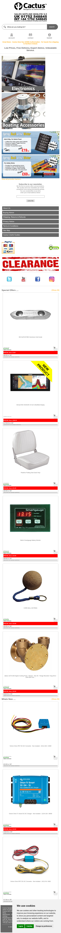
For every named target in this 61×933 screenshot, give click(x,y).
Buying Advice (8, 213)
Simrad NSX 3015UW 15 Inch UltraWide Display (30, 405)
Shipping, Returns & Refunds (14, 217)
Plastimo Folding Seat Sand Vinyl (30, 472)
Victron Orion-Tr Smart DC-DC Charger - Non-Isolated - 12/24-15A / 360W (30, 813)
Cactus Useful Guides (11, 235)
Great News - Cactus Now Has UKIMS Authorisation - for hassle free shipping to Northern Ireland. (31, 43)
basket (49, 38)
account (12, 38)
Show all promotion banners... (12, 179)
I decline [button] (29, 926)
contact (30, 38)
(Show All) (55, 290)
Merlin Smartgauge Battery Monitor (30, 540)
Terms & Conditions (10, 226)
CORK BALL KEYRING (30, 608)
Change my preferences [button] (44, 926)
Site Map (6, 230)
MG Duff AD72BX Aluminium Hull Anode (30, 337)
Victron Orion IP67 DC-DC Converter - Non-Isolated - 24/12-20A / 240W (30, 746)
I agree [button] (20, 926)
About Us (6, 208)
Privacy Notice (8, 221)
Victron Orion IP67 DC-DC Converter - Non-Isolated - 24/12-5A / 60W (30, 881)
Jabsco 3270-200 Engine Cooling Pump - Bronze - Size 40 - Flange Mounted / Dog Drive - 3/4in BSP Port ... (30, 676)
